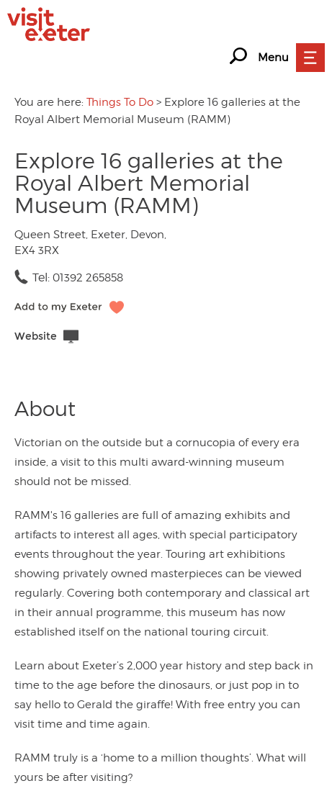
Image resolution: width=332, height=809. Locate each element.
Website (35, 336)
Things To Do (119, 102)
